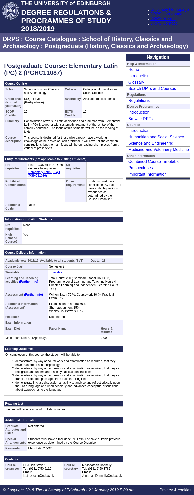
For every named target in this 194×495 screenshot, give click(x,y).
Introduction (139, 76)
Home (133, 69)
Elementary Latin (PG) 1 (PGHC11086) (44, 173)
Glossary (136, 82)
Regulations (139, 100)
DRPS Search (163, 18)
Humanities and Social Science (156, 137)
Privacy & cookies (175, 490)
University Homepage (169, 9)
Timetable (55, 272)
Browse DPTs (140, 119)
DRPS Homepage (166, 14)
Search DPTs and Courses (152, 88)
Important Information (147, 174)
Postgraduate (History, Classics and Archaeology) (116, 46)
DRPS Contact (163, 23)
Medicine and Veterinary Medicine (158, 149)
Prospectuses (140, 168)
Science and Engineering (150, 143)
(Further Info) (28, 281)
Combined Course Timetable (154, 161)
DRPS (11, 38)
